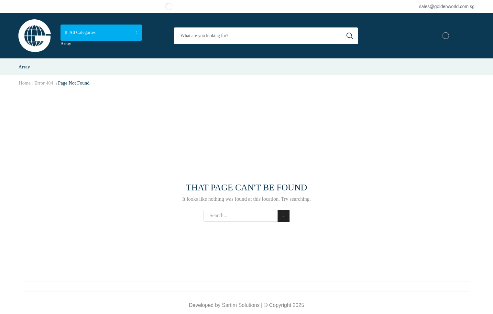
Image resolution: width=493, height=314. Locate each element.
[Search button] (350, 36)
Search (284, 215)
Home (25, 83)
